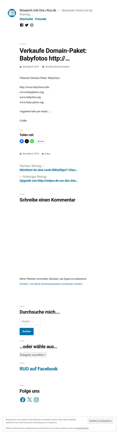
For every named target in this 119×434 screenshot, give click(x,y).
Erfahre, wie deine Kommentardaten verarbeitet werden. (51, 284)
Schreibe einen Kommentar (57, 67)
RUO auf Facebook (39, 369)
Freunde (40, 19)
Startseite (26, 19)
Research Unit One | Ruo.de (38, 10)
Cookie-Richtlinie (81, 428)
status (47, 153)
